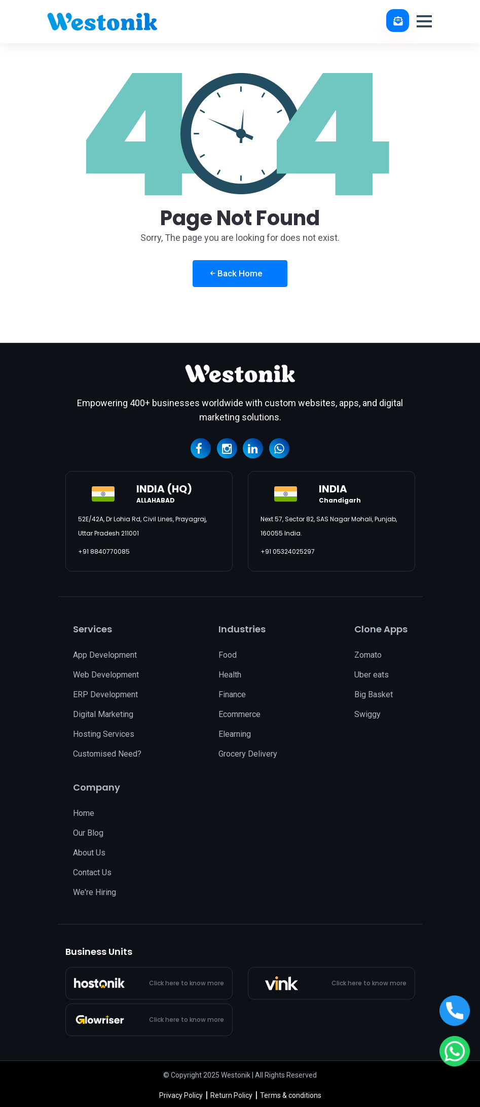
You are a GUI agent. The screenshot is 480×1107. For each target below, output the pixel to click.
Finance (232, 694)
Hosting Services (103, 734)
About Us (89, 853)
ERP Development (105, 694)
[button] (424, 21)
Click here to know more (186, 983)
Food (227, 655)
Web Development (106, 675)
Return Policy (231, 1095)
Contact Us (92, 872)
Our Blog (88, 833)
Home (83, 813)
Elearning (234, 734)
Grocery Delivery (247, 754)
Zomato (368, 655)
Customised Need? (107, 754)
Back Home (236, 273)
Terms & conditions (290, 1095)
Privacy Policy (181, 1095)
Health (229, 675)
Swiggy (367, 714)
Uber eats (371, 675)
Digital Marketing (103, 714)
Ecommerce (239, 714)
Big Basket (373, 694)
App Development (105, 655)
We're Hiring (94, 892)
